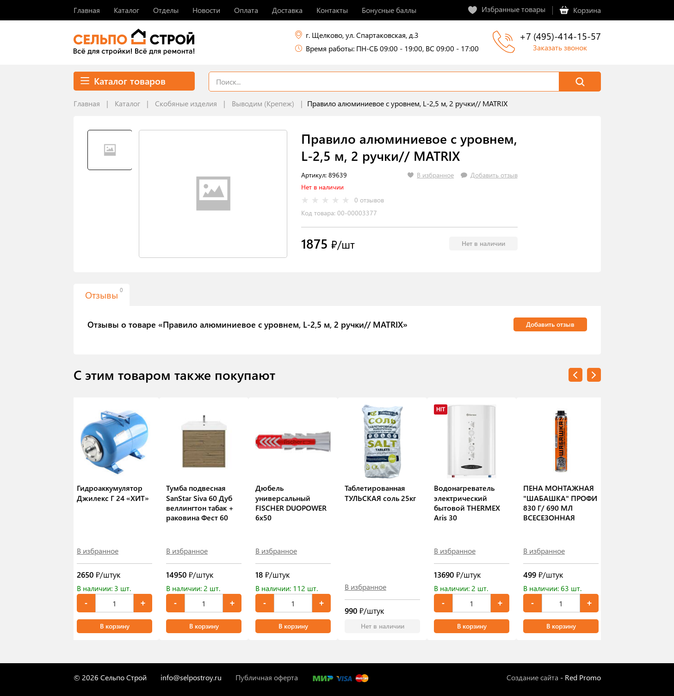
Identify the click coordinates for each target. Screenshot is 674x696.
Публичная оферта (266, 677)
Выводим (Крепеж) (263, 103)
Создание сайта (532, 677)
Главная (87, 103)
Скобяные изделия (186, 103)
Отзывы (104, 293)
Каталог (127, 103)
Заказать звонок (560, 47)
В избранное (97, 551)
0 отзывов (369, 200)
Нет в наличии (483, 243)
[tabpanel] (213, 194)
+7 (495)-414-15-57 (560, 36)
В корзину (115, 626)
